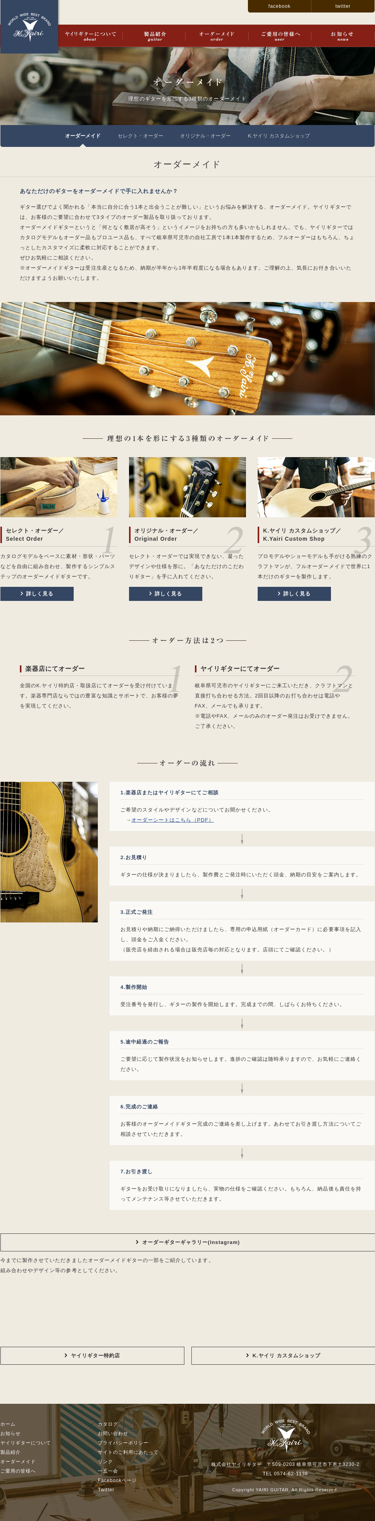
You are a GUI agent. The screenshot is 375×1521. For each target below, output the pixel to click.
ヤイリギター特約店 (92, 1355)
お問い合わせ (113, 1433)
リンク (105, 1461)
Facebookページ (117, 1480)
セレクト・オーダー (140, 136)
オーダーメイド (216, 36)
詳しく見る (37, 594)
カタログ (108, 1424)
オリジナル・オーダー (205, 136)
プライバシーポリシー (123, 1443)
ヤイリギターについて (90, 36)
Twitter (106, 1489)
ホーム (8, 1424)
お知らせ (343, 36)
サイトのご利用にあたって (128, 1452)
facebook (280, 6)
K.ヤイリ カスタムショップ (279, 136)
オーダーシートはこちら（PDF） (172, 820)
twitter (342, 6)
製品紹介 (153, 36)
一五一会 (108, 1471)
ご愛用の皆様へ (279, 36)
